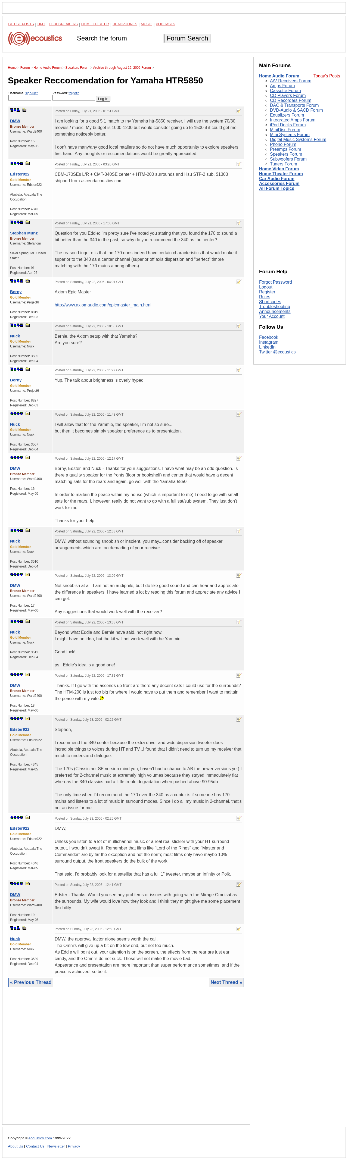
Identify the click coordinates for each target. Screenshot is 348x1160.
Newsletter (56, 1146)
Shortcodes (270, 301)
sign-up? (31, 93)
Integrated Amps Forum (292, 120)
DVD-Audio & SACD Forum (296, 110)
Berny (16, 291)
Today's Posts (326, 76)
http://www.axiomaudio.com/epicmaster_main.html (103, 305)
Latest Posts (21, 24)
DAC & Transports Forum (294, 105)
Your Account (272, 316)
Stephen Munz (24, 233)
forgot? (74, 93)
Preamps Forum (285, 149)
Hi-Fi (41, 24)
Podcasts (165, 24)
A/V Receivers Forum (290, 81)
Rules (264, 296)
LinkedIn (267, 347)
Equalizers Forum (287, 115)
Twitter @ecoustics (277, 352)
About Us (15, 1146)
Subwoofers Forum (288, 159)
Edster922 (20, 174)
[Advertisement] (126, 1060)
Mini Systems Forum (290, 134)
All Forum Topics (276, 188)
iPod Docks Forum (288, 125)
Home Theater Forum (281, 173)
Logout (265, 287)
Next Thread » (226, 982)
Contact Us (35, 1146)
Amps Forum (282, 85)
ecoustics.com (40, 1138)
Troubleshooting (274, 306)
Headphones (125, 24)
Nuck (15, 336)
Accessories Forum (279, 183)
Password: (73, 96)
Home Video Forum (279, 169)
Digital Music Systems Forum (298, 139)
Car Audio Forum (276, 178)
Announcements (275, 311)
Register (267, 292)
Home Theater (95, 24)
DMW (15, 120)
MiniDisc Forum (285, 129)
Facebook (268, 337)
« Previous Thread (31, 982)
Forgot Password (275, 282)
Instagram (268, 342)
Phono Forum (283, 144)
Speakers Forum (286, 154)
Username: (29, 96)
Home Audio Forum (279, 76)
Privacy (74, 1146)
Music (146, 24)
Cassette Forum (285, 90)
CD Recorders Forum (290, 100)
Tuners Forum (283, 164)
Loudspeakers (63, 24)
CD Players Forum (288, 95)
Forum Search (187, 38)
